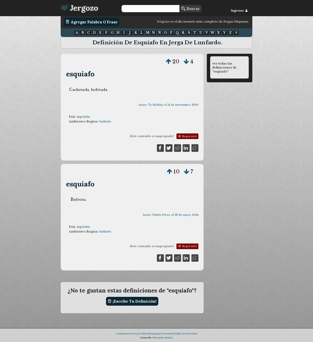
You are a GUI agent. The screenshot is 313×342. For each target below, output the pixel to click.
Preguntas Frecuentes (161, 333)
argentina (83, 116)
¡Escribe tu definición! (132, 301)
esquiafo (80, 73)
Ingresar (239, 10)
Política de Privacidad (185, 333)
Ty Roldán (155, 104)
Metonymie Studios (163, 337)
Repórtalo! (187, 136)
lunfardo (105, 121)
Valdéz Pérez (161, 214)
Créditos (143, 333)
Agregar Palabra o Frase (92, 21)
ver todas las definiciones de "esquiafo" (224, 67)
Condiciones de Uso (126, 333)
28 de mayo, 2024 (186, 214)
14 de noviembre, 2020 (182, 104)
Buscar (190, 8)
